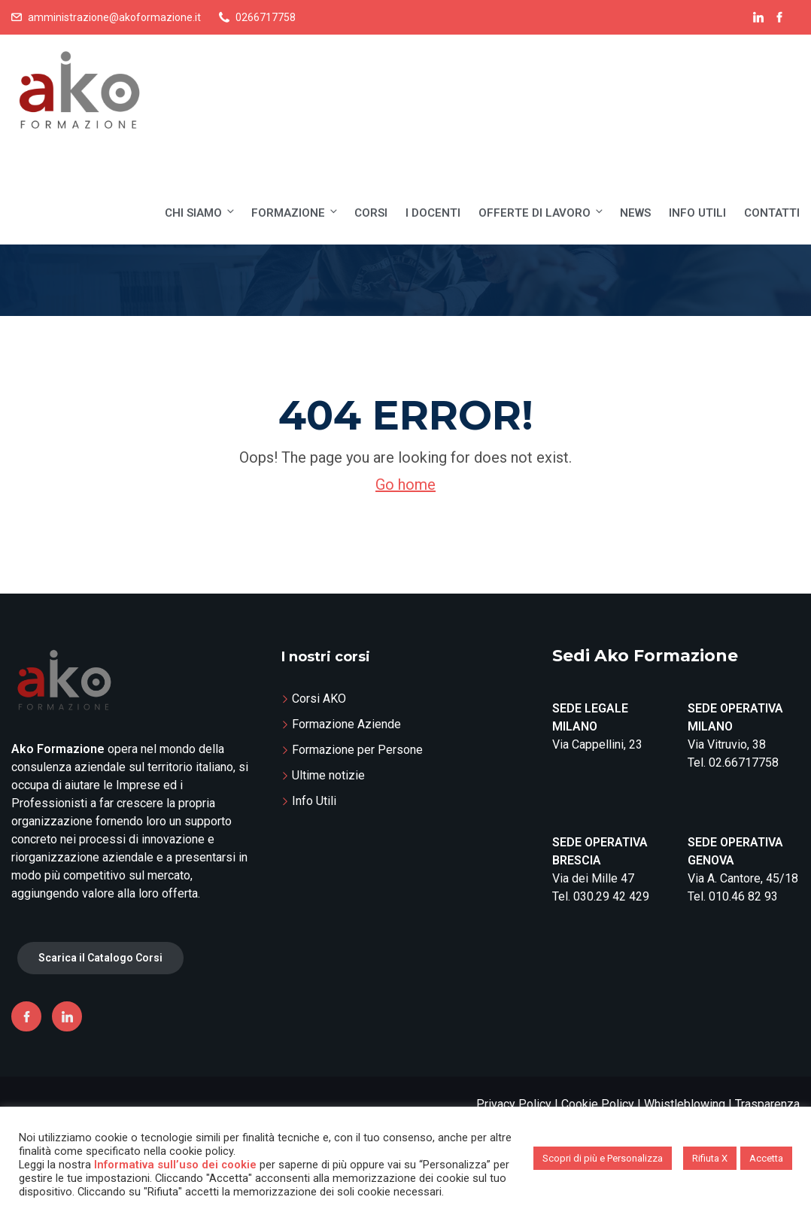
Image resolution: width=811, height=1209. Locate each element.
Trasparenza (767, 1104)
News (635, 213)
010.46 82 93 (743, 896)
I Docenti (433, 213)
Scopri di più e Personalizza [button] (602, 1158)
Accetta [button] (766, 1158)
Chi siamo (200, 212)
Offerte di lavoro (541, 212)
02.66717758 (744, 762)
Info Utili (697, 213)
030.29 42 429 (611, 896)
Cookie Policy (597, 1104)
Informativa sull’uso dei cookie (175, 1164)
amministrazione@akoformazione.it (114, 17)
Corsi (370, 213)
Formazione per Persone (357, 750)
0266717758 (265, 17)
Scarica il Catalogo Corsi (100, 958)
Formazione (295, 212)
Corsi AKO (319, 698)
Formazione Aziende (346, 724)
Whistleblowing (684, 1104)
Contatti (772, 213)
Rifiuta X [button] (709, 1158)
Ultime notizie (328, 775)
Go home (405, 484)
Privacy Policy (513, 1104)
